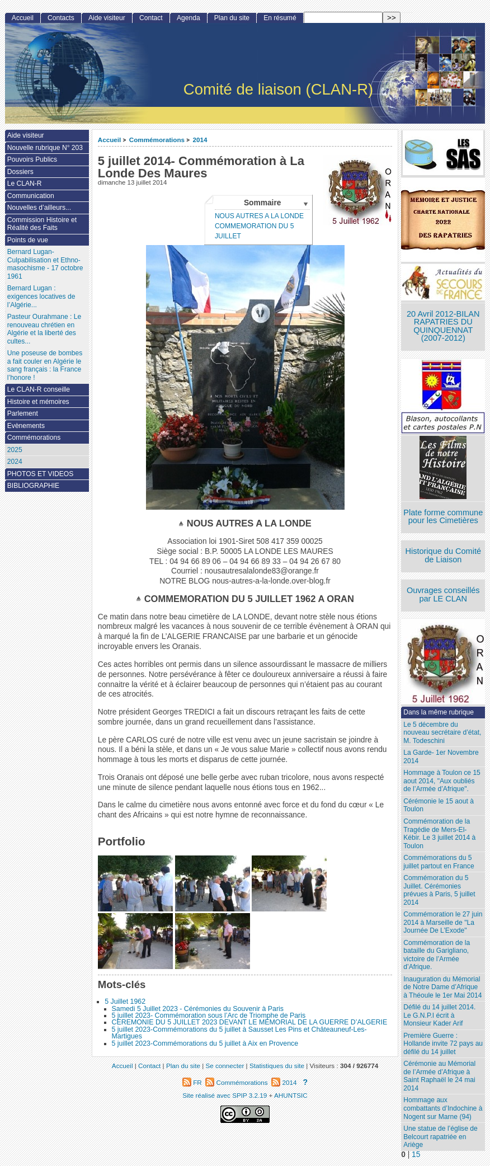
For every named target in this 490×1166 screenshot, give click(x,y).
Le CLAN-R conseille (38, 389)
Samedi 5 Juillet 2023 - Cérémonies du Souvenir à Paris (198, 1009)
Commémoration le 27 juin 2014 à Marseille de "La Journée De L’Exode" (442, 922)
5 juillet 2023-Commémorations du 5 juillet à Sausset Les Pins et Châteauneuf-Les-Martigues (239, 1033)
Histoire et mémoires (38, 402)
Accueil (109, 139)
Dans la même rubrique (438, 712)
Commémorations (157, 139)
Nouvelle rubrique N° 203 (45, 148)
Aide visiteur (106, 18)
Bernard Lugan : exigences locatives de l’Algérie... (41, 296)
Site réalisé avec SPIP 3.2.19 (224, 1095)
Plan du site (231, 18)
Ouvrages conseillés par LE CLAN (443, 594)
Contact (151, 18)
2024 (14, 462)
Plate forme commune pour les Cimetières (443, 517)
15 (416, 1154)
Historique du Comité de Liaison (443, 555)
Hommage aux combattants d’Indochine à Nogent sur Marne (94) (442, 1108)
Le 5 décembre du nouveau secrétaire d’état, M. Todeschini (442, 733)
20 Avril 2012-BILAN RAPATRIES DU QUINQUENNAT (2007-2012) (443, 326)
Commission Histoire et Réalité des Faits (42, 224)
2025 (14, 450)
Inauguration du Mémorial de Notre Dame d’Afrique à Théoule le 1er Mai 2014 (442, 987)
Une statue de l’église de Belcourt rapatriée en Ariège (440, 1137)
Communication (30, 196)
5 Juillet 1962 (125, 1001)
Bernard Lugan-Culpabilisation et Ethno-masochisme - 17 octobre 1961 (45, 264)
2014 (199, 139)
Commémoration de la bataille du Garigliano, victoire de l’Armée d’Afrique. (436, 955)
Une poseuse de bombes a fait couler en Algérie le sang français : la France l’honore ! (44, 365)
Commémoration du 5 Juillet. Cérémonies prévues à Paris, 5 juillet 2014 (439, 890)
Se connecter (224, 1065)
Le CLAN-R (24, 183)
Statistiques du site (276, 1065)
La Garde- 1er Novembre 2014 (440, 757)
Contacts (61, 18)
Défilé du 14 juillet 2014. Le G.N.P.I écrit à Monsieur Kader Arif (439, 1015)
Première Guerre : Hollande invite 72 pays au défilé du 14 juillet (443, 1044)
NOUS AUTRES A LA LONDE (259, 216)
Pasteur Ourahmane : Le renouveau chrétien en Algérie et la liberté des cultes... (44, 329)
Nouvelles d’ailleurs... (39, 207)
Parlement (22, 413)
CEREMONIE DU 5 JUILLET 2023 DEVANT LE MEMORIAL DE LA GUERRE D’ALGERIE (250, 1022)
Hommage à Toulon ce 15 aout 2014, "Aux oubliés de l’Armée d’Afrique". (441, 781)
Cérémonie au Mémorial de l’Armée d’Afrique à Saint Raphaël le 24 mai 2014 (439, 1076)
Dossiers (20, 172)
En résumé (279, 18)
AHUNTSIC (291, 1095)
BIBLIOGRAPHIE (33, 486)
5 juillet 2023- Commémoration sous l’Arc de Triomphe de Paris (209, 1015)
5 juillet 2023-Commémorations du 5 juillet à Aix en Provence (205, 1043)
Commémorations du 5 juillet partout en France (438, 862)
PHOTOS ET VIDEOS (40, 474)
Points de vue (27, 240)
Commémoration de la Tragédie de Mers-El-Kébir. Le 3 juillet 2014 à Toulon (439, 833)
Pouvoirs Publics (32, 159)
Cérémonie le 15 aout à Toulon (438, 805)
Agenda (188, 18)
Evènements (26, 426)
